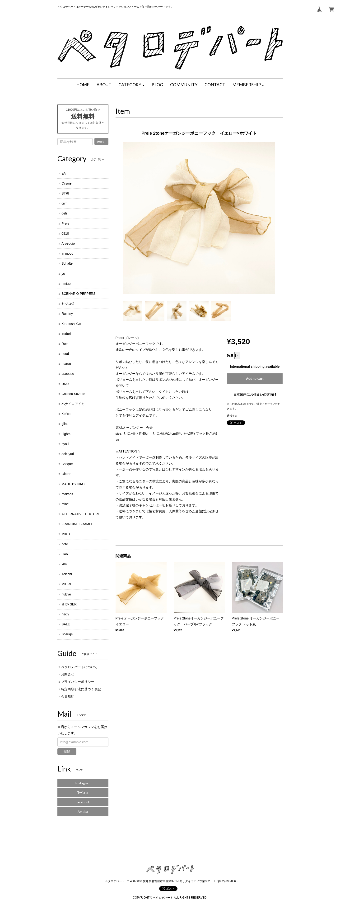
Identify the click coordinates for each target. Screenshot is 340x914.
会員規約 (67, 696)
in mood (67, 253)
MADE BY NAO (72, 484)
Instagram (82, 783)
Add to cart (255, 379)
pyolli (65, 444)
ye (63, 274)
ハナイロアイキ (73, 404)
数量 (230, 355)
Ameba (83, 811)
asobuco (67, 374)
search (101, 141)
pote (64, 544)
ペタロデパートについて (79, 667)
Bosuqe (67, 634)
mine (65, 504)
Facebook (83, 802)
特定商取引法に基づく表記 (81, 689)
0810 (65, 233)
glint (64, 424)
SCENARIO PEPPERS (78, 293)
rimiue (65, 284)
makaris (67, 494)
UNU (65, 384)
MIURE (66, 584)
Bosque (67, 464)
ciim (64, 203)
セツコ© (67, 303)
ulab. (65, 554)
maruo (66, 364)
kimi (64, 564)
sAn (64, 173)
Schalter (67, 263)
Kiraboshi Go (71, 324)
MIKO (65, 534)
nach (65, 614)
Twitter (82, 792)
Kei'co (65, 414)
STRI (65, 193)
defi (64, 213)
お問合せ (67, 674)
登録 (67, 751)
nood (65, 354)
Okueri (66, 474)
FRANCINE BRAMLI (76, 524)
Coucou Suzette (73, 394)
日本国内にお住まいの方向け (254, 394)
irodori (66, 334)
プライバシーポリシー (77, 682)
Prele (65, 223)
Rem (65, 344)
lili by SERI (69, 604)
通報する (232, 415)
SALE (65, 624)
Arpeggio (68, 243)
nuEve (66, 594)
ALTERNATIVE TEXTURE (80, 514)
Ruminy (67, 313)
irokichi (66, 574)
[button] (131, 85)
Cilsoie (66, 183)
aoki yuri (67, 454)
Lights (65, 434)
